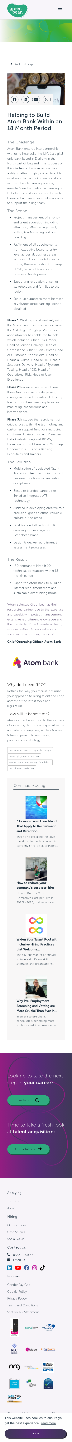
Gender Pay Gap (18, 1285)
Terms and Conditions (22, 1305)
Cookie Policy (17, 1291)
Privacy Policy (17, 1298)
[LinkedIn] (11, 1269)
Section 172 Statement (23, 1312)
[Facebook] (28, 1269)
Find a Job (25, 1102)
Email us (19, 1260)
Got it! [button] (35, 1433)
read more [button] (48, 1423)
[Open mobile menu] (60, 10)
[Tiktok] (44, 1269)
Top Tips (13, 1201)
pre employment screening (24, 756)
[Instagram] (36, 1269)
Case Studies (16, 1232)
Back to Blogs (23, 64)
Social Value (16, 1239)
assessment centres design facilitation (29, 762)
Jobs (10, 1208)
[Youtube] (19, 1269)
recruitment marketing (21, 768)
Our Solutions (25, 1151)
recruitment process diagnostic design (30, 750)
